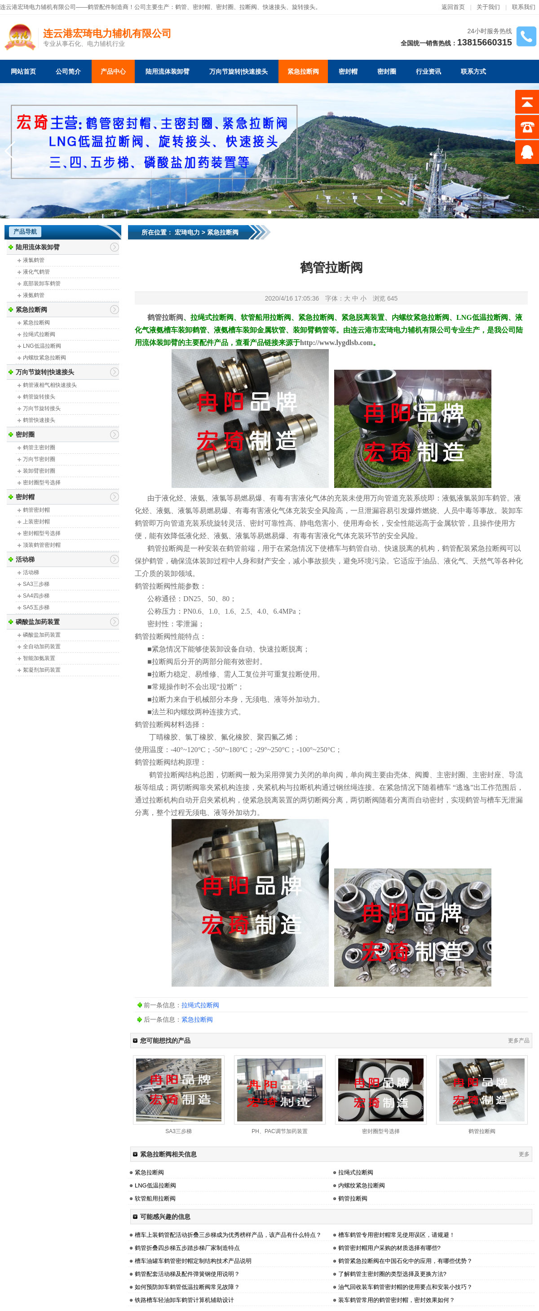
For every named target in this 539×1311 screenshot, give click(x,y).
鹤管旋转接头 (39, 397)
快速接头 (274, 7)
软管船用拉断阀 (155, 1198)
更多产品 (519, 1040)
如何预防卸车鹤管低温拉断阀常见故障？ (187, 1287)
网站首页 (23, 71)
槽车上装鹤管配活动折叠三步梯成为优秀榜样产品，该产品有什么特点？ (228, 1234)
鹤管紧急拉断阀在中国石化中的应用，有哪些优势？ (405, 1261)
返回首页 (453, 7)
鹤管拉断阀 (481, 1131)
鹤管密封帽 (36, 510)
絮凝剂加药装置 (42, 670)
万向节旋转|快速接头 (238, 71)
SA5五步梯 (36, 607)
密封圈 (386, 71)
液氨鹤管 (33, 295)
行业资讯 (428, 71)
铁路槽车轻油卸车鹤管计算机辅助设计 (184, 1300)
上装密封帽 (36, 521)
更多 (524, 1154)
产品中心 (113, 71)
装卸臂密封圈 (39, 471)
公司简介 (68, 71)
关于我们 (488, 7)
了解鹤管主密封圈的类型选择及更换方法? (392, 1274)
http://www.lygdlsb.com (336, 342)
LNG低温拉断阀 (42, 346)
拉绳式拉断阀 (39, 334)
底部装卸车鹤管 (42, 283)
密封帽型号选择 (42, 533)
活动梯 (25, 559)
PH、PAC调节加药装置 (279, 1131)
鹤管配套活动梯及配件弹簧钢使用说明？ (187, 1274)
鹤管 (181, 7)
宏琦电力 (187, 232)
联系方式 (473, 71)
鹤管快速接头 (39, 420)
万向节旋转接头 (42, 408)
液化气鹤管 (36, 272)
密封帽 (201, 7)
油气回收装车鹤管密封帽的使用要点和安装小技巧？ (405, 1287)
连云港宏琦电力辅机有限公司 (107, 33)
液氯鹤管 (33, 260)
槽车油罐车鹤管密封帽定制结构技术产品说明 (193, 1261)
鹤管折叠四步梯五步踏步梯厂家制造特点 (187, 1248)
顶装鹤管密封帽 (42, 545)
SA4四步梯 (36, 596)
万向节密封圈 (39, 459)
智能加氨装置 (39, 658)
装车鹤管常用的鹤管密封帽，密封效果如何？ (396, 1300)
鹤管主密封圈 (39, 447)
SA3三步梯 (36, 584)
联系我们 (523, 7)
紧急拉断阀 (303, 71)
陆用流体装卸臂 (168, 71)
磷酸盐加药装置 (38, 621)
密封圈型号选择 (42, 482)
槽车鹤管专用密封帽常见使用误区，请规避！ (396, 1234)
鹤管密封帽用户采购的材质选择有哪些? (389, 1248)
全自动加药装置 (42, 646)
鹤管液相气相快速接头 (50, 385)
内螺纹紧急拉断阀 (44, 357)
